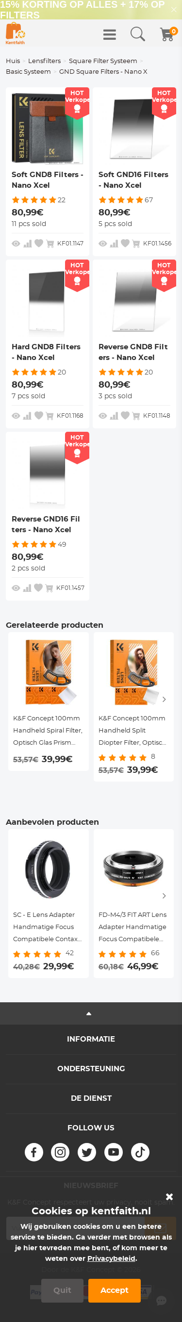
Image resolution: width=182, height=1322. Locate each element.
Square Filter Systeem (103, 61)
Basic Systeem (28, 72)
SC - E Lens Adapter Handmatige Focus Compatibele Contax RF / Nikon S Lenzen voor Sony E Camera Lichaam (45, 929)
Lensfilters (44, 61)
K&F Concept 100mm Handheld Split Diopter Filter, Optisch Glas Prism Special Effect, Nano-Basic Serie (132, 732)
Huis (13, 61)
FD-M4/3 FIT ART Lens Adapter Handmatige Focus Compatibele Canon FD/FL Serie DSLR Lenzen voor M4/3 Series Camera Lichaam (132, 929)
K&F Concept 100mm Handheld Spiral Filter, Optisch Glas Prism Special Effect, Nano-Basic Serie (48, 732)
